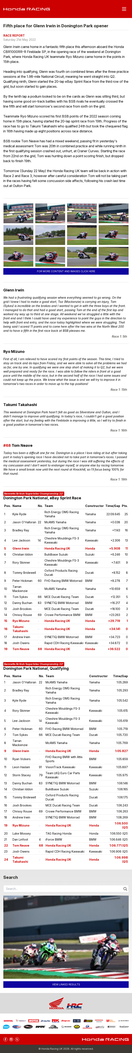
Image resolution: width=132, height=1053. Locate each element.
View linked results (66, 984)
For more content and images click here (66, 271)
